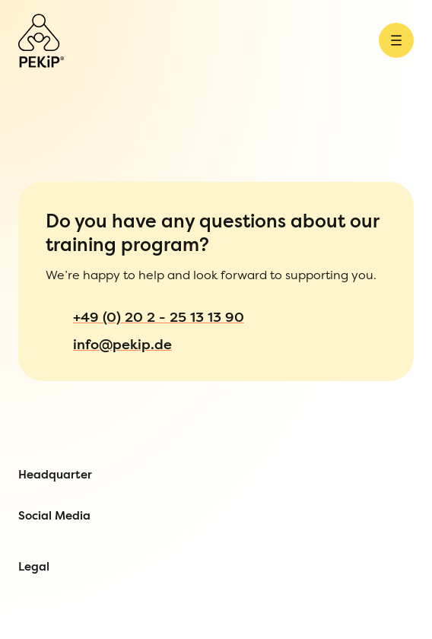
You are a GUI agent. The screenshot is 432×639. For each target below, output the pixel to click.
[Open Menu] (39, 28)
